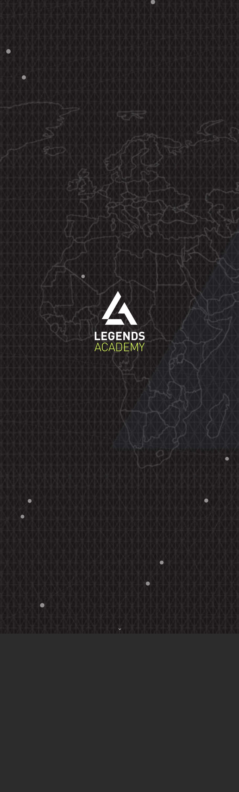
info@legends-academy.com (75, 716)
